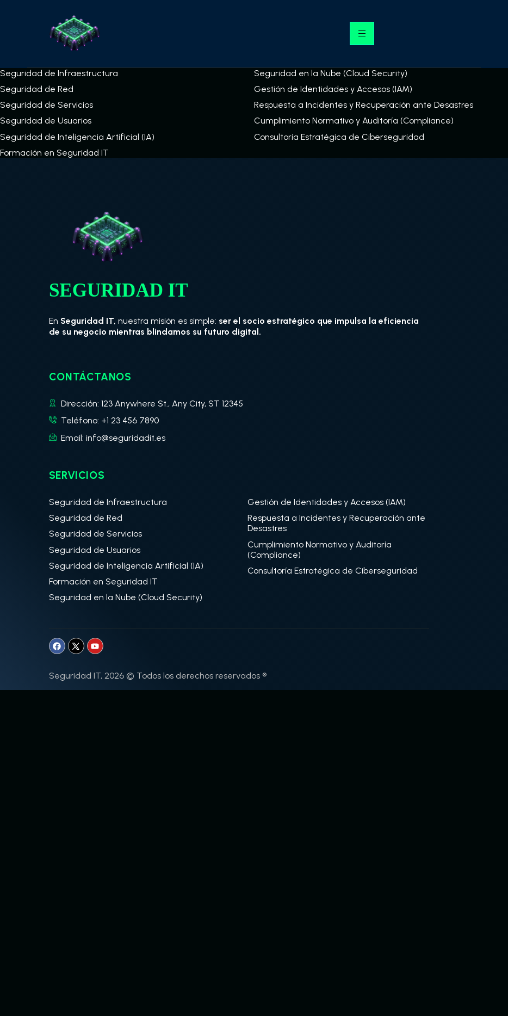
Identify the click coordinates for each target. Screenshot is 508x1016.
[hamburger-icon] (362, 33)
